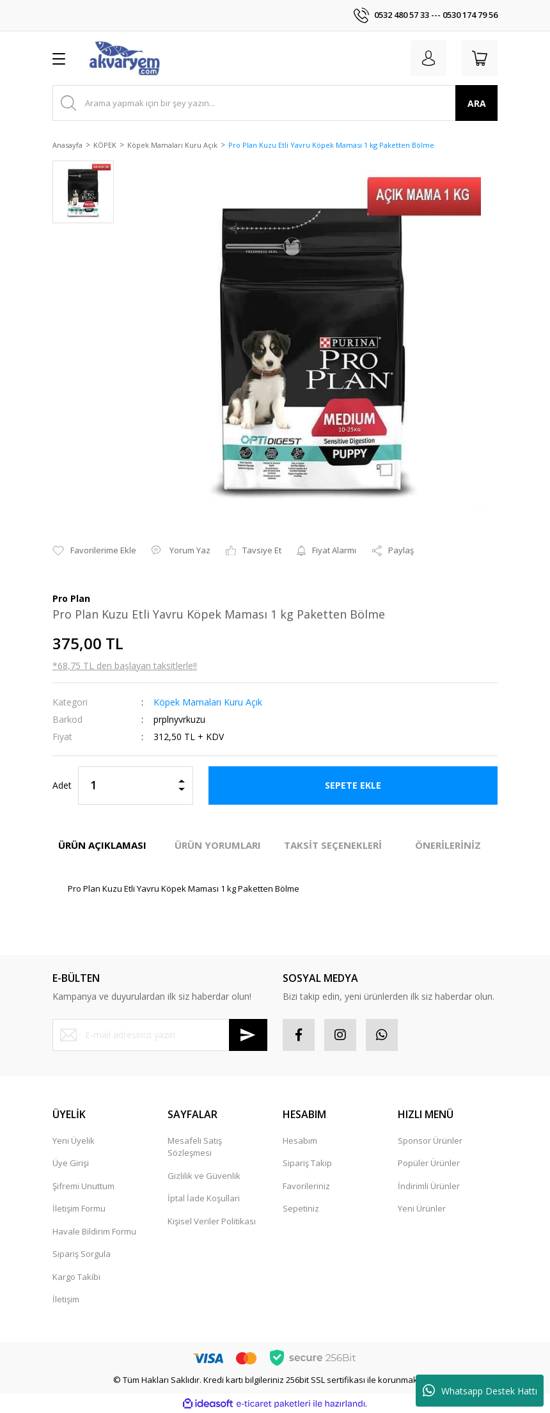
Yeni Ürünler (422, 1208)
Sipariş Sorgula (81, 1253)
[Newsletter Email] (159, 1035)
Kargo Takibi (76, 1277)
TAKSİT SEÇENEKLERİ (333, 845)
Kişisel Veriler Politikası (212, 1221)
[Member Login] (428, 58)
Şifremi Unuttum (83, 1186)
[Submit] (248, 1035)
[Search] (275, 103)
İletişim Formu (79, 1208)
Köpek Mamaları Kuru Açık (207, 702)
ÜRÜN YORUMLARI (218, 845)
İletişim (65, 1299)
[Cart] (480, 58)
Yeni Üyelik (73, 1140)
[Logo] (124, 58)
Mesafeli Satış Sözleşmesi (195, 1147)
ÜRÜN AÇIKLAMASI (102, 845)
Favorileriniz (306, 1186)
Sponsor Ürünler (430, 1140)
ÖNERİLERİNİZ (448, 845)
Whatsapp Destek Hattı (480, 1391)
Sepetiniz (301, 1208)
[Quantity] (135, 785)
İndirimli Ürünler (429, 1186)
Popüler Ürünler (429, 1163)
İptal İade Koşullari (204, 1198)
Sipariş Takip (307, 1163)
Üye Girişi (70, 1163)
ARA (477, 103)
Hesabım (300, 1140)
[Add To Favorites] (94, 550)
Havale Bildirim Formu (94, 1231)
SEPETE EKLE (353, 785)
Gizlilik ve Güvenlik (204, 1175)
